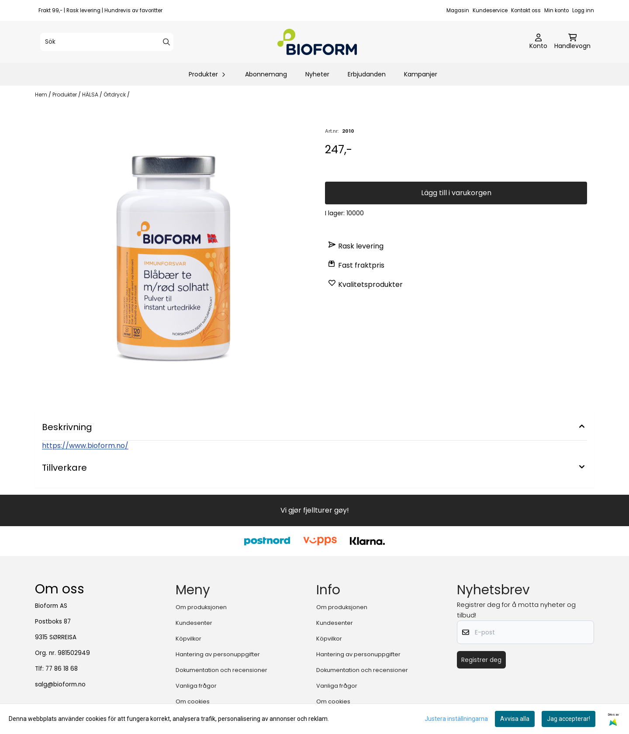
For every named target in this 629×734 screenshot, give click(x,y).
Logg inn (583, 10)
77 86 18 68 (61, 669)
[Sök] (106, 42)
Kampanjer (420, 74)
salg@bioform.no (60, 684)
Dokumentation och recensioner (221, 670)
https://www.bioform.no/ (85, 446)
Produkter (65, 94)
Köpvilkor (188, 638)
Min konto (556, 10)
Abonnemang (266, 74)
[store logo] (317, 42)
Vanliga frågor (196, 685)
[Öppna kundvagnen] (572, 42)
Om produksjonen (201, 607)
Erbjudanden (367, 74)
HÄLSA (91, 94)
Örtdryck (115, 94)
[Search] (166, 42)
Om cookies (193, 701)
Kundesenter (194, 623)
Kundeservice (490, 10)
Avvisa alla (514, 718)
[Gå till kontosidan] (538, 42)
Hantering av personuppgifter (218, 654)
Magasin (457, 10)
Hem (41, 94)
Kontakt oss (526, 10)
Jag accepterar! (568, 718)
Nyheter (317, 74)
